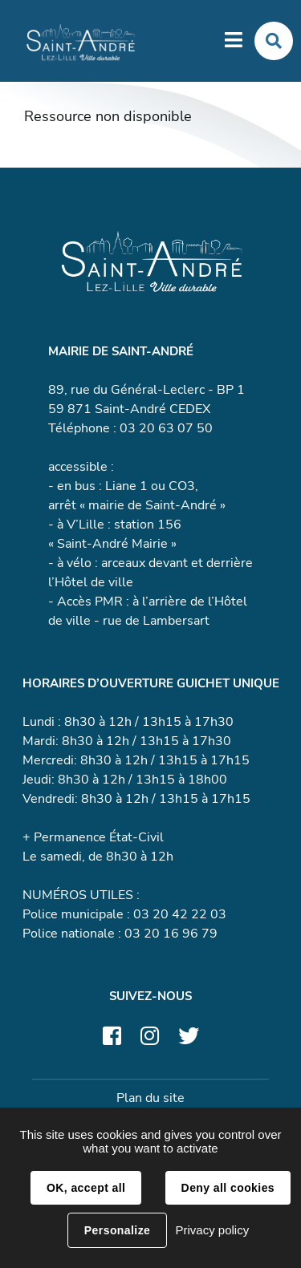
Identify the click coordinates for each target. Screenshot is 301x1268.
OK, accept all (86, 1187)
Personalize (117, 1230)
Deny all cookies (228, 1187)
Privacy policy (212, 1230)
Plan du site (150, 1098)
